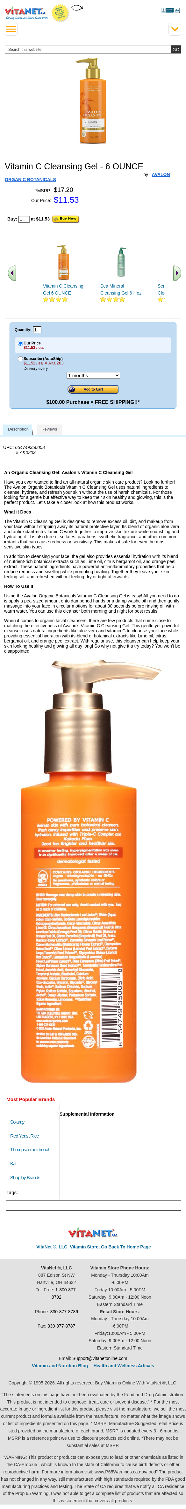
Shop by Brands (26, 1177)
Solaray (17, 1122)
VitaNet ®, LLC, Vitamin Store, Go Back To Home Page (93, 1246)
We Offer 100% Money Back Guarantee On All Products (60, 13)
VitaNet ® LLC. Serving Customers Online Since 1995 (26, 13)
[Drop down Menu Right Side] (174, 29)
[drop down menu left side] (11, 29)
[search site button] (176, 49)
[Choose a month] (93, 375)
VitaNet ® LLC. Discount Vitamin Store (93, 1232)
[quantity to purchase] (24, 219)
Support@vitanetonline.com (99, 1358)
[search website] (93, 49)
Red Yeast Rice (24, 1136)
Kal (13, 1163)
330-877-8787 (61, 1326)
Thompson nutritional (29, 1149)
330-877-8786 (64, 1311)
